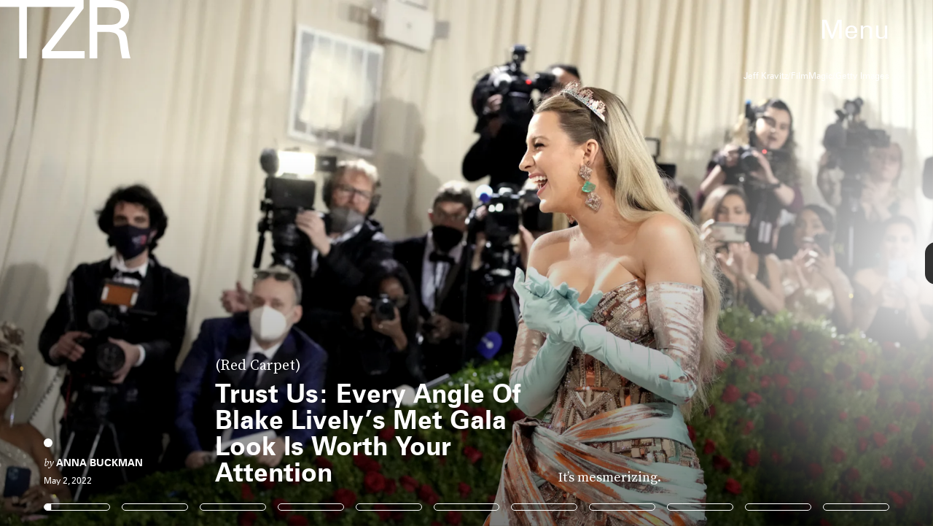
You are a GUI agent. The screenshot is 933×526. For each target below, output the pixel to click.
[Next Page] (620, 263)
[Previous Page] (154, 263)
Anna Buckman (99, 462)
